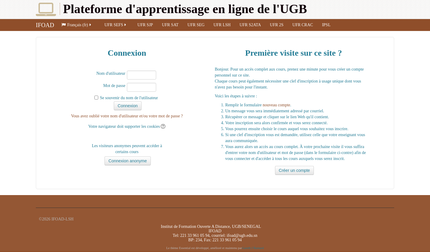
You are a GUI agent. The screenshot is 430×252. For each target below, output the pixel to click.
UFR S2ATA (250, 25)
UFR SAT (170, 25)
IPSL (326, 25)
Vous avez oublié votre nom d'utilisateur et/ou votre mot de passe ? (127, 116)
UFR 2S (277, 25)
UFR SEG (196, 25)
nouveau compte (276, 105)
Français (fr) (77, 25)
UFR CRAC (302, 25)
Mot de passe (114, 85)
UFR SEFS (116, 25)
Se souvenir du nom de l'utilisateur (129, 98)
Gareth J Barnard (253, 248)
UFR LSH (222, 25)
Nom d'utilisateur (110, 73)
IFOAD (45, 25)
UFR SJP (145, 25)
